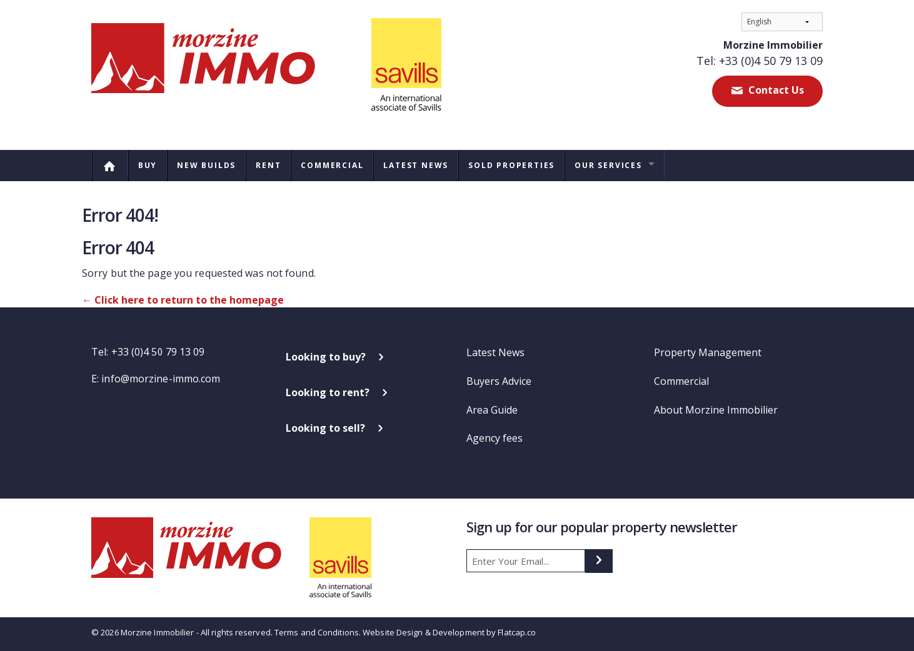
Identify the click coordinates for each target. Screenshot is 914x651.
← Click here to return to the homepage (183, 300)
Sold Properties (511, 165)
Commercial (332, 165)
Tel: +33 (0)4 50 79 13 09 (759, 60)
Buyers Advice (498, 381)
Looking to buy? (326, 357)
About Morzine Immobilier (716, 410)
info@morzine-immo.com (160, 378)
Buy (147, 165)
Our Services (608, 165)
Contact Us (775, 90)
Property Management (707, 352)
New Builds (206, 165)
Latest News (415, 165)
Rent (268, 165)
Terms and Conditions (316, 632)
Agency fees (494, 438)
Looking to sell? (325, 428)
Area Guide (492, 410)
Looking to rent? (327, 392)
